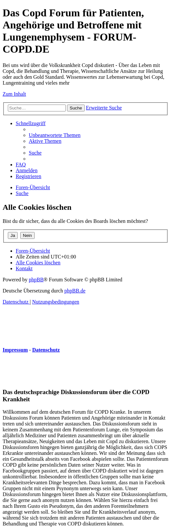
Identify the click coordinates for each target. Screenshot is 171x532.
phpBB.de (74, 290)
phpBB (36, 279)
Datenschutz (46, 350)
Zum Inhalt (14, 94)
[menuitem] (54, 135)
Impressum (15, 350)
